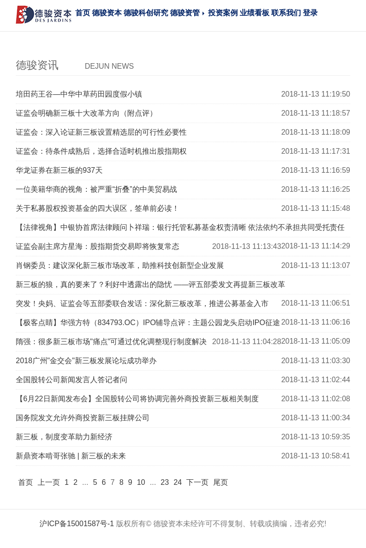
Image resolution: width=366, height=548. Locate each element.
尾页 (220, 482)
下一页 (197, 482)
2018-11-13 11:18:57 (315, 113)
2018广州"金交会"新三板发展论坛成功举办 (86, 361)
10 (141, 482)
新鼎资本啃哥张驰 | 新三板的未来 (71, 456)
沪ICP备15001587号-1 (76, 524)
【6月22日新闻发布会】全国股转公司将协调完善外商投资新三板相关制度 (137, 399)
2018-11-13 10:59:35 (315, 437)
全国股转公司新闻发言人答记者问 (71, 380)
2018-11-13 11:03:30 (315, 361)
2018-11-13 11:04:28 (246, 342)
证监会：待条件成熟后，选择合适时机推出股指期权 (101, 151)
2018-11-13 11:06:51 (315, 303)
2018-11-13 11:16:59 (315, 170)
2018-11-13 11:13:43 (246, 246)
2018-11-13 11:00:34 (315, 418)
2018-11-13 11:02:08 (315, 399)
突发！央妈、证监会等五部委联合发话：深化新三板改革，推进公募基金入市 (142, 303)
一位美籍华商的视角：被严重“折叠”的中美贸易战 (96, 189)
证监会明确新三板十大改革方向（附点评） (86, 113)
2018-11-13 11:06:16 (315, 322)
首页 (25, 482)
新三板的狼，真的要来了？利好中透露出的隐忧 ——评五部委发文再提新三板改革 (150, 284)
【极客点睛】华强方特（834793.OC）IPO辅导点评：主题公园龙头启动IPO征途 (148, 322)
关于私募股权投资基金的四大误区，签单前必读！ (97, 208)
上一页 (49, 482)
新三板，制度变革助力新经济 (64, 437)
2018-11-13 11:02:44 (315, 380)
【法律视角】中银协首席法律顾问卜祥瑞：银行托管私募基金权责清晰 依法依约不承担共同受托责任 (180, 227)
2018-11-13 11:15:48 (315, 208)
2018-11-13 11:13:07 (315, 265)
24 (178, 482)
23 (165, 482)
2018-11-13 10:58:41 (315, 456)
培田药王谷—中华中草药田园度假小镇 (79, 94)
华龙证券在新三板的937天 (59, 170)
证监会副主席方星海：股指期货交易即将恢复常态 (97, 246)
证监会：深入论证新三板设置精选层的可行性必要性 (101, 132)
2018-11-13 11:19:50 (315, 94)
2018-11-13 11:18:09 (315, 132)
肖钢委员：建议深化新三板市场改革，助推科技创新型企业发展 (120, 265)
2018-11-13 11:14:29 (315, 246)
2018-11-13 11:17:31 (315, 151)
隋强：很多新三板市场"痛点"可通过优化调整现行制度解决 (111, 342)
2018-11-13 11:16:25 (315, 189)
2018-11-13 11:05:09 (315, 341)
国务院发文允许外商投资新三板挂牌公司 (83, 418)
